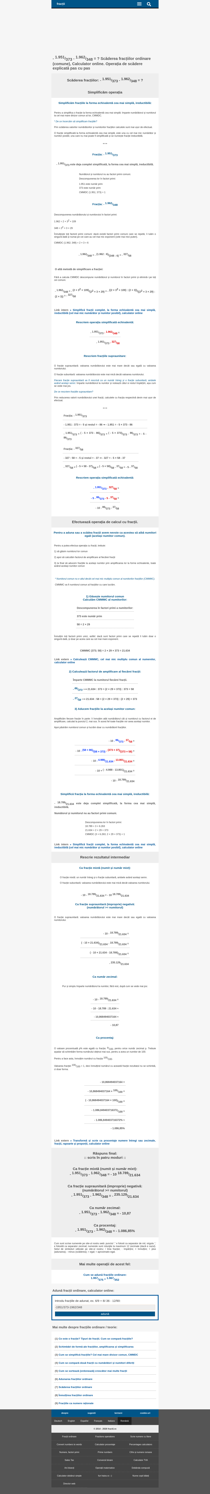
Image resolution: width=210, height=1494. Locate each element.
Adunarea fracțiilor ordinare (75, 1379)
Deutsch (58, 1421)
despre (64, 1413)
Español (84, 1421)
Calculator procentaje (105, 1444)
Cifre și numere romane (141, 1452)
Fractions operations (105, 1436)
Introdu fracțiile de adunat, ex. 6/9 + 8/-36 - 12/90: (88, 1301)
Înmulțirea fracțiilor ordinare (76, 1395)
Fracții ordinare (69, 1436)
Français (98, 1421)
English (71, 1421)
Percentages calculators (140, 1444)
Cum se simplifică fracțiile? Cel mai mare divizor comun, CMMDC (98, 1354)
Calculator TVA (141, 1460)
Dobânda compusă (141, 1468)
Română (125, 1421)
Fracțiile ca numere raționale (76, 1403)
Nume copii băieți (140, 1476)
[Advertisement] (105, 28)
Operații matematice (105, 1468)
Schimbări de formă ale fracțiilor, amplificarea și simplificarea (96, 1346)
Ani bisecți (69, 1468)
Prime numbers (105, 1452)
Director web (69, 1483)
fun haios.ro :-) (105, 1476)
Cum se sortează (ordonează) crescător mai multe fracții (93, 1371)
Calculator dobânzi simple (69, 1476)
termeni (118, 1413)
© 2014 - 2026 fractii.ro (105, 1429)
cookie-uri (145, 1413)
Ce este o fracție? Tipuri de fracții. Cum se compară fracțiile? (96, 1338)
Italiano (111, 1421)
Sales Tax (69, 1460)
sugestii (92, 1413)
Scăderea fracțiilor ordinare (75, 1387)
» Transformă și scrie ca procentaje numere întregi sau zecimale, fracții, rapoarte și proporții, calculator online (105, 1142)
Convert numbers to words (69, 1444)
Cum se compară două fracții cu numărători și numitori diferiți (96, 1362)
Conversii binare (105, 1460)
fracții (61, 3)
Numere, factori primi (69, 1452)
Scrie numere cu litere (140, 1436)
